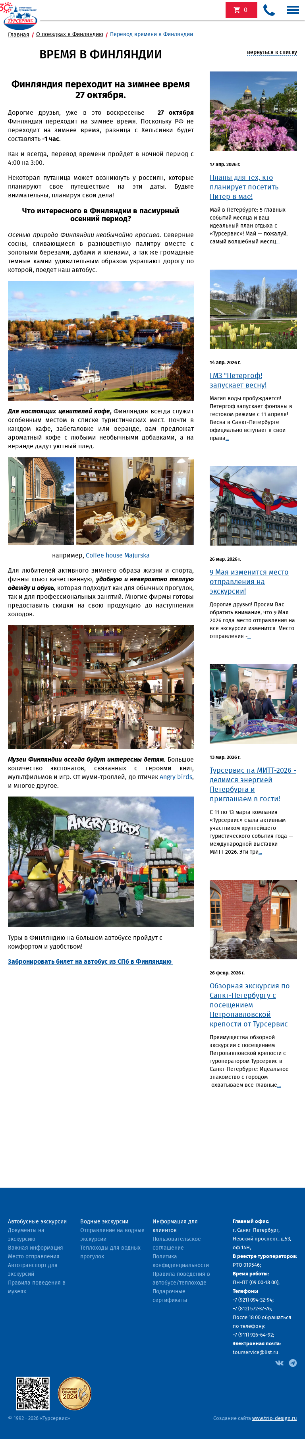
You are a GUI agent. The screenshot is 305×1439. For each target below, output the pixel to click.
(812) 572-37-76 (254, 1309)
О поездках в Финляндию (69, 34)
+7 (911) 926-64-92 (253, 1335)
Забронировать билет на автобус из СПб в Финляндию (90, 962)
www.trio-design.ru (274, 1418)
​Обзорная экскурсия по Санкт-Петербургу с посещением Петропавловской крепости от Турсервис (250, 1005)
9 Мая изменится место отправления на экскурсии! (249, 582)
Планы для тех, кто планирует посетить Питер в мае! (244, 187)
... (278, 242)
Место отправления (34, 1257)
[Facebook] (279, 1362)
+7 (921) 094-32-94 (252, 1300)
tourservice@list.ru (255, 1352)
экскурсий (245, 10)
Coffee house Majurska (118, 555)
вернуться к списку (272, 52)
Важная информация (35, 1248)
